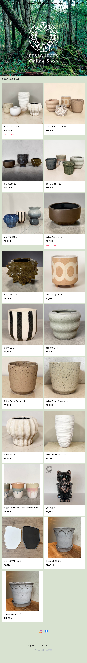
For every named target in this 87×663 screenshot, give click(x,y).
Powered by (43, 650)
